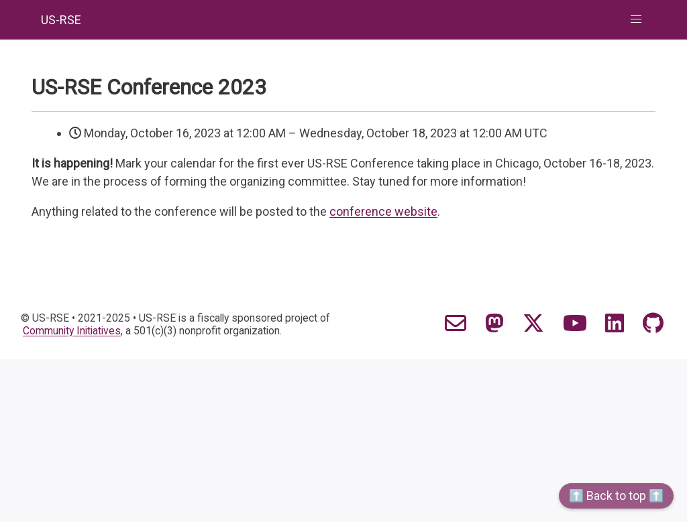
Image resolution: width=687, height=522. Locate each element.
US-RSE (61, 20)
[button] (636, 20)
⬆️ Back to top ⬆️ (616, 495)
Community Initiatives (72, 331)
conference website (383, 211)
